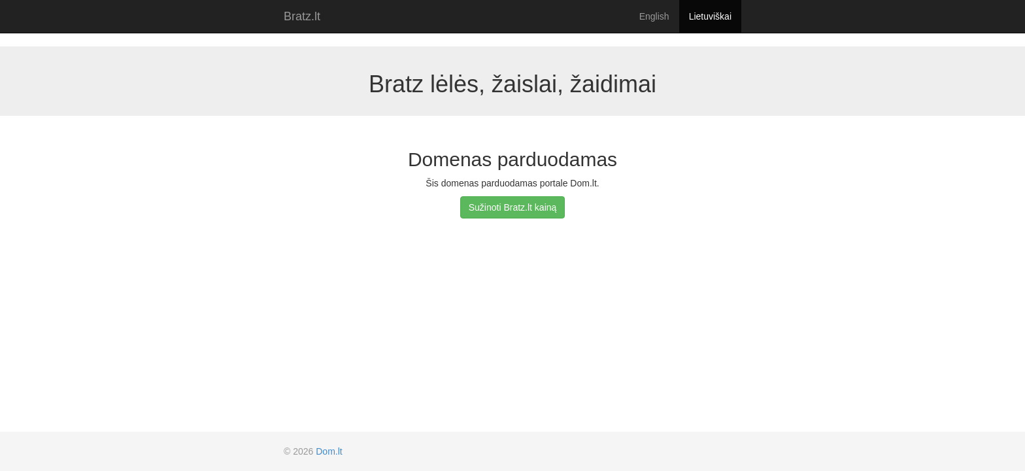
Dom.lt (329, 451)
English (654, 16)
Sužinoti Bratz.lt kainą (513, 207)
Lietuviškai (710, 16)
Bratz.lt (302, 16)
